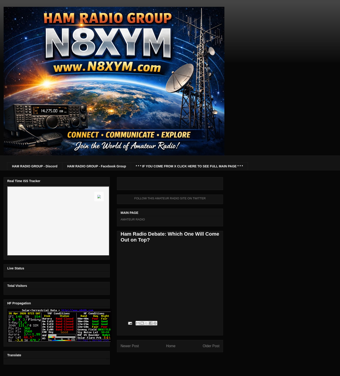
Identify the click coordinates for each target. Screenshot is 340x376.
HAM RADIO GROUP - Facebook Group (96, 166)
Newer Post (130, 346)
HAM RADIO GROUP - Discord (34, 166)
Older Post (211, 346)
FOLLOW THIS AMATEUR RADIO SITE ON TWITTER (170, 198)
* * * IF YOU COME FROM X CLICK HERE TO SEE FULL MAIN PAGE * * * (189, 166)
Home (171, 346)
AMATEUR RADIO (133, 219)
